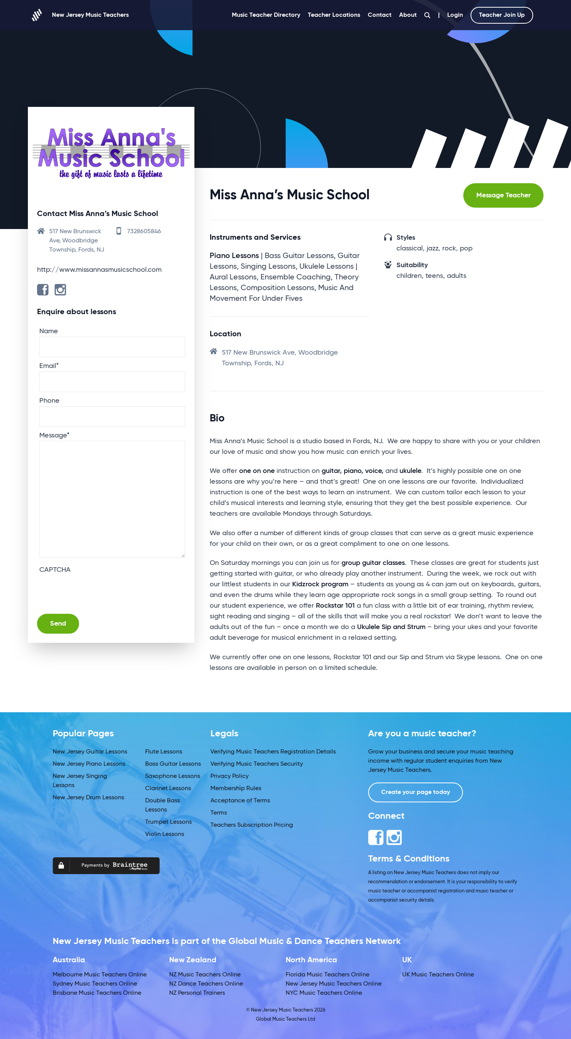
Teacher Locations (334, 15)
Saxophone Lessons (172, 776)
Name (48, 331)
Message (54, 435)
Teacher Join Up (502, 15)
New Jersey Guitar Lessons (90, 752)
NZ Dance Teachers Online (206, 984)
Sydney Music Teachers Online (95, 984)
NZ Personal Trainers (197, 993)
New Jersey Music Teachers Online (334, 984)
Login (455, 15)
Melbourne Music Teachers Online (100, 975)
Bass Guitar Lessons (173, 764)
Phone (49, 400)
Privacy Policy (229, 776)
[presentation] (97, 590)
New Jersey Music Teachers (78, 15)
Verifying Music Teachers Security (256, 764)
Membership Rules (235, 789)
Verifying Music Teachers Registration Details (273, 752)
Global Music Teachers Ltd (285, 1019)
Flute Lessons (163, 752)
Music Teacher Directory (266, 15)
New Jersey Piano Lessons (89, 764)
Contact (379, 15)
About (408, 15)
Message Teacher (503, 195)
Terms (218, 813)
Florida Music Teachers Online (327, 975)
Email (49, 366)
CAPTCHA (55, 569)
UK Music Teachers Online (438, 975)
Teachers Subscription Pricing (251, 825)
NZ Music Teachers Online (205, 975)
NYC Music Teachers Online (324, 993)
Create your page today (415, 792)
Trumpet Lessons (168, 822)
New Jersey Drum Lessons (88, 798)
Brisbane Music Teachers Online (97, 993)
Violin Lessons (164, 834)
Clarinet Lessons (168, 789)
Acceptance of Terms (240, 801)
